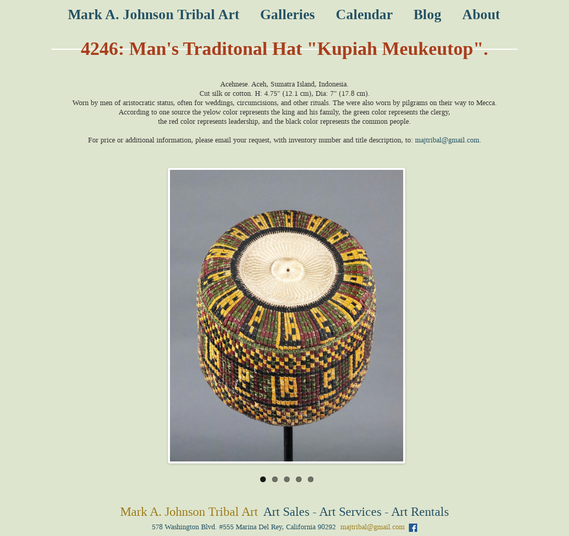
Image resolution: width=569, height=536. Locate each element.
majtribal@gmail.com (447, 140)
